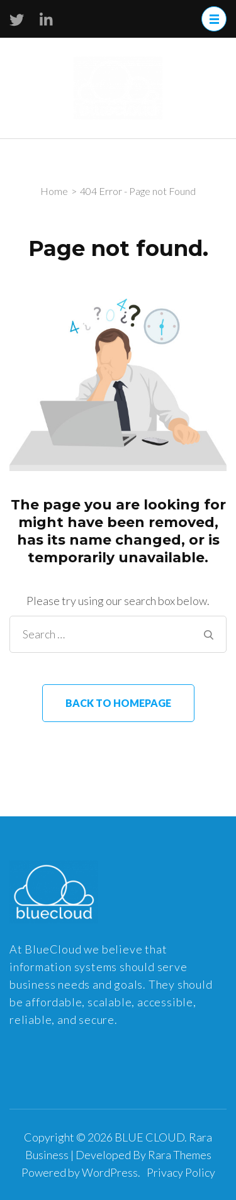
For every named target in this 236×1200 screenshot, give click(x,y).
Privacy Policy (181, 1172)
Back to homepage (118, 703)
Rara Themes (179, 1155)
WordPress (110, 1172)
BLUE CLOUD (149, 1137)
